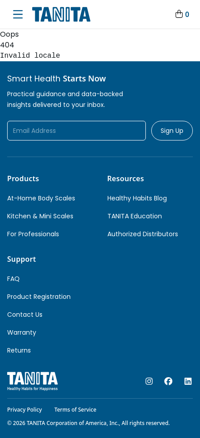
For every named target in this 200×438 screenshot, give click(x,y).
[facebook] (168, 381)
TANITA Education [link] (134, 216)
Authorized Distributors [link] (142, 234)
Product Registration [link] (39, 296)
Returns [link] (19, 350)
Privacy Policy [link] (24, 409)
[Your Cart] (181, 14)
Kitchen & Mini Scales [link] (40, 216)
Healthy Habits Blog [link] (137, 198)
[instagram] (149, 381)
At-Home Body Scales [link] (41, 198)
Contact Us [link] (25, 314)
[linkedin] (188, 381)
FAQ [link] (13, 278)
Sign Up (172, 130)
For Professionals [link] (33, 234)
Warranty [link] (21, 332)
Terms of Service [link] (76, 409)
